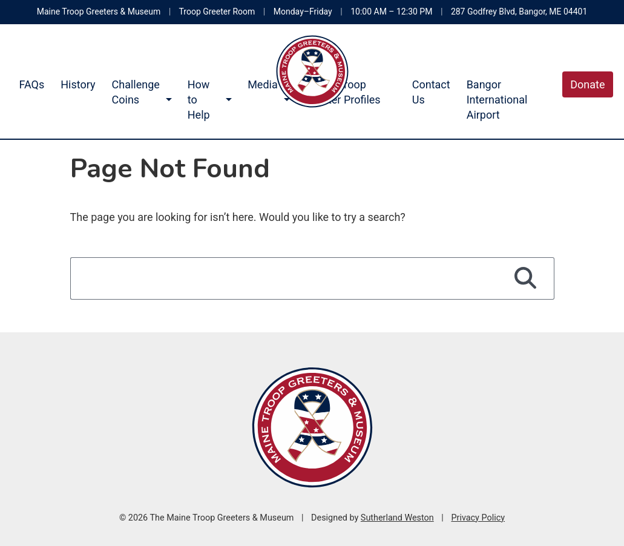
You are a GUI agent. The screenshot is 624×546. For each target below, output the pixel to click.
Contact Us (431, 92)
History (78, 84)
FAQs (32, 84)
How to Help (199, 99)
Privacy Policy (478, 518)
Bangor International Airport (497, 99)
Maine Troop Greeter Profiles (343, 92)
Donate (587, 84)
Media (263, 84)
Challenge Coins (136, 92)
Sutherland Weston (397, 518)
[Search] (525, 278)
